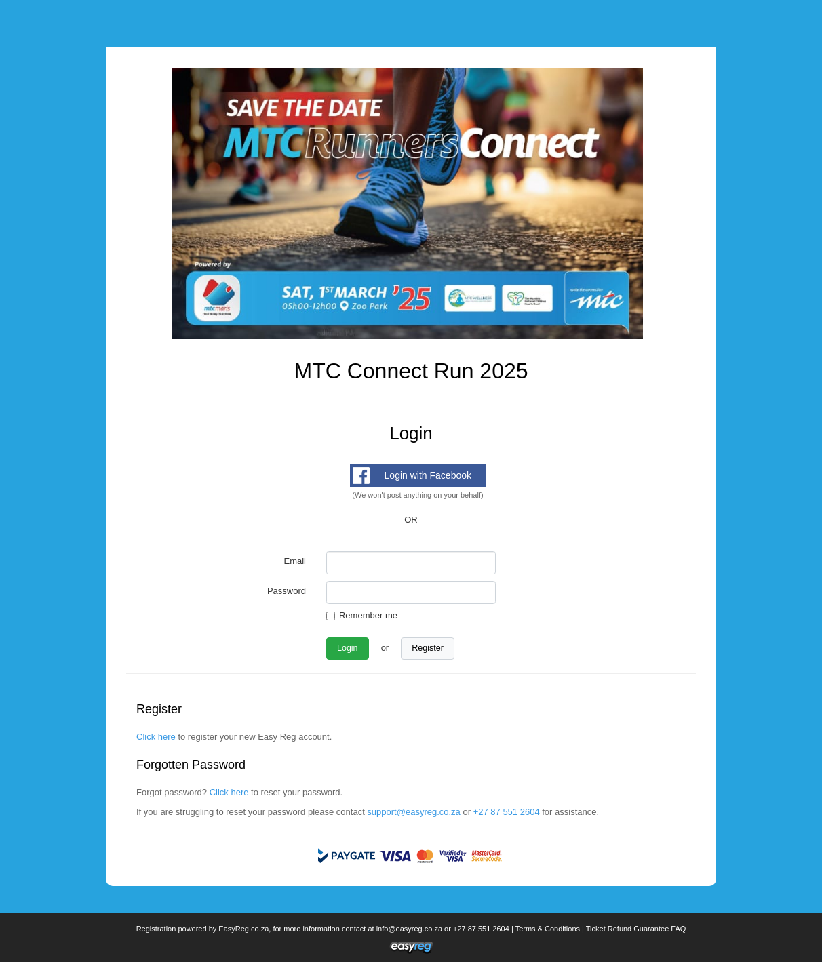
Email (294, 561)
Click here (156, 736)
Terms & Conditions (547, 929)
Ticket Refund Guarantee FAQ (636, 929)
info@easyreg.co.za (409, 929)
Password (286, 591)
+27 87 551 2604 (506, 812)
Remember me (368, 615)
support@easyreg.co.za (414, 812)
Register (428, 648)
